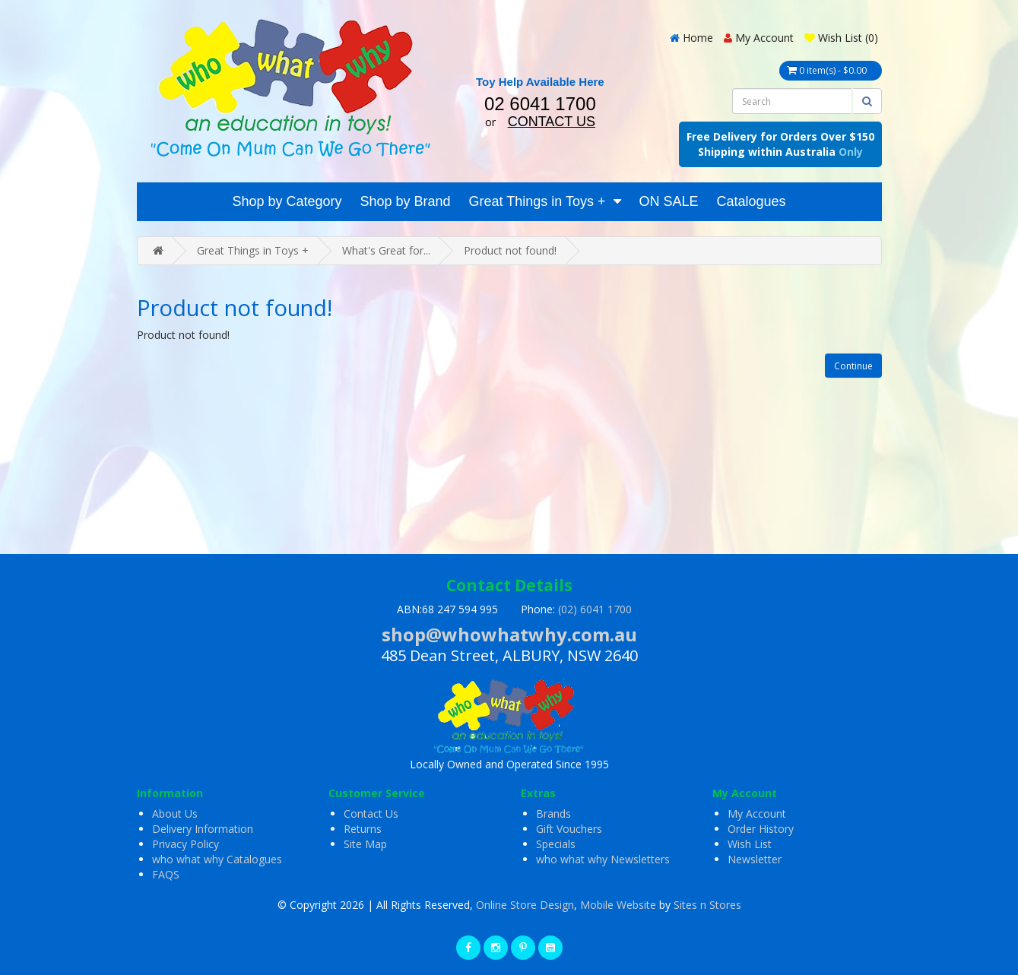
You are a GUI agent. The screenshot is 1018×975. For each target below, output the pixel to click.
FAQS (165, 874)
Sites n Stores (707, 904)
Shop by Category (286, 201)
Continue (853, 365)
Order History (761, 828)
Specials (556, 844)
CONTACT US (551, 121)
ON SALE (669, 201)
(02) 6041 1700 (595, 609)
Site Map (365, 844)
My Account (757, 813)
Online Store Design (525, 904)
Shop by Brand (405, 201)
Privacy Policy (185, 844)
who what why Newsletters (603, 859)
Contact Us (371, 813)
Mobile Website (618, 904)
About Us (175, 813)
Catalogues (751, 201)
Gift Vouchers (569, 828)
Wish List (750, 844)
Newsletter (755, 859)
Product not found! (510, 250)
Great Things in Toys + (537, 201)
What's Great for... (386, 250)
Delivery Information (202, 828)
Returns (363, 828)
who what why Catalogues (217, 859)
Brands (553, 813)
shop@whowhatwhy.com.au (509, 634)
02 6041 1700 (540, 103)
